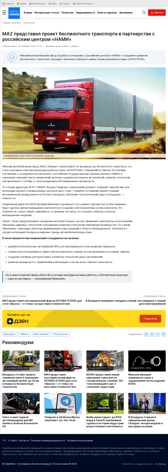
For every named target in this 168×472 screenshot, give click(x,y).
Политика (68, 12)
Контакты (24, 440)
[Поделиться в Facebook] (146, 334)
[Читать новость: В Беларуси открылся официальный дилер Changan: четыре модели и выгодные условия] (147, 410)
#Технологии (61, 334)
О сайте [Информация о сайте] (12, 440)
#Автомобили (41, 334)
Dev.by (160, 464)
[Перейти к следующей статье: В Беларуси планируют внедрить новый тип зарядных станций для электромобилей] (125, 300)
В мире (28, 12)
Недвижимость (85, 12)
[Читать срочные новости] (157, 12)
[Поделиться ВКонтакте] (163, 334)
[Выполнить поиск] (144, 13)
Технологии (29, 22)
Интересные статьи (46, 12)
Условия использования (80, 440)
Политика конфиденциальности (48, 440)
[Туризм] (21, 3)
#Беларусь (10, 334)
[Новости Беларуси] (83, 3)
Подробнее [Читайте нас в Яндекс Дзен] (150, 318)
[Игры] (53, 3)
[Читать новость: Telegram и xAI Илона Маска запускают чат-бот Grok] (63, 410)
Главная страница (11, 22)
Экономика (125, 12)
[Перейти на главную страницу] (14, 12)
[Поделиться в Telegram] (158, 334)
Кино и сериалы (107, 12)
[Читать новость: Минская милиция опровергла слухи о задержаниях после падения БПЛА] (147, 369)
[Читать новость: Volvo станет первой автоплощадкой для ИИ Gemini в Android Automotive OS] (21, 410)
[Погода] (65, 3)
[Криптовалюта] (37, 3)
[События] (8, 3)
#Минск (25, 334)
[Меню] (4, 12)
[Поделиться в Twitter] (152, 334)
